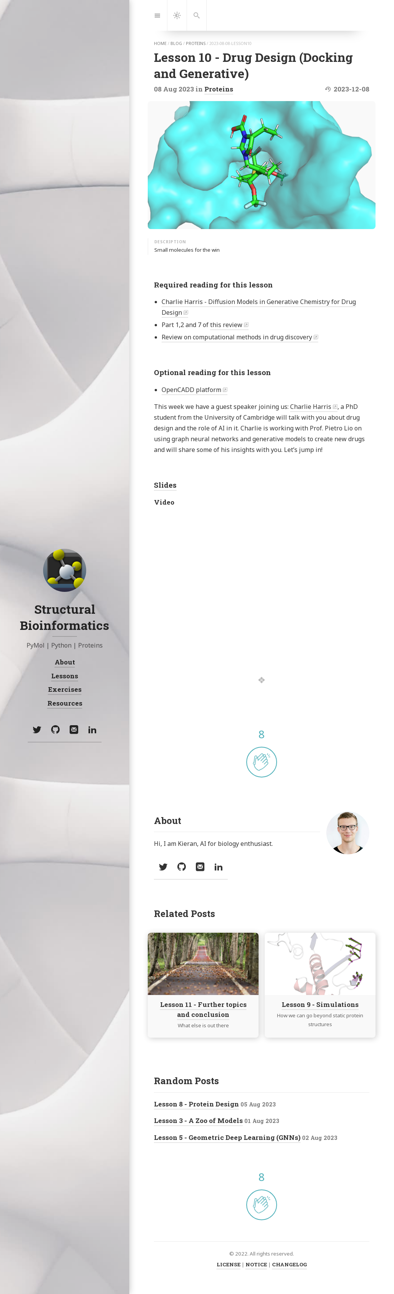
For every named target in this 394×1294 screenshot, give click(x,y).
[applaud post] (261, 762)
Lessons (64, 675)
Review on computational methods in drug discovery (237, 337)
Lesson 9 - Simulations (320, 1004)
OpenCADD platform (191, 389)
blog (176, 43)
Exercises (65, 689)
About (65, 662)
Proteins (218, 89)
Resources (64, 703)
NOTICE (256, 1264)
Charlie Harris (310, 406)
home (160, 43)
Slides (165, 485)
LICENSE (228, 1264)
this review (226, 325)
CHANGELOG (289, 1264)
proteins (195, 43)
